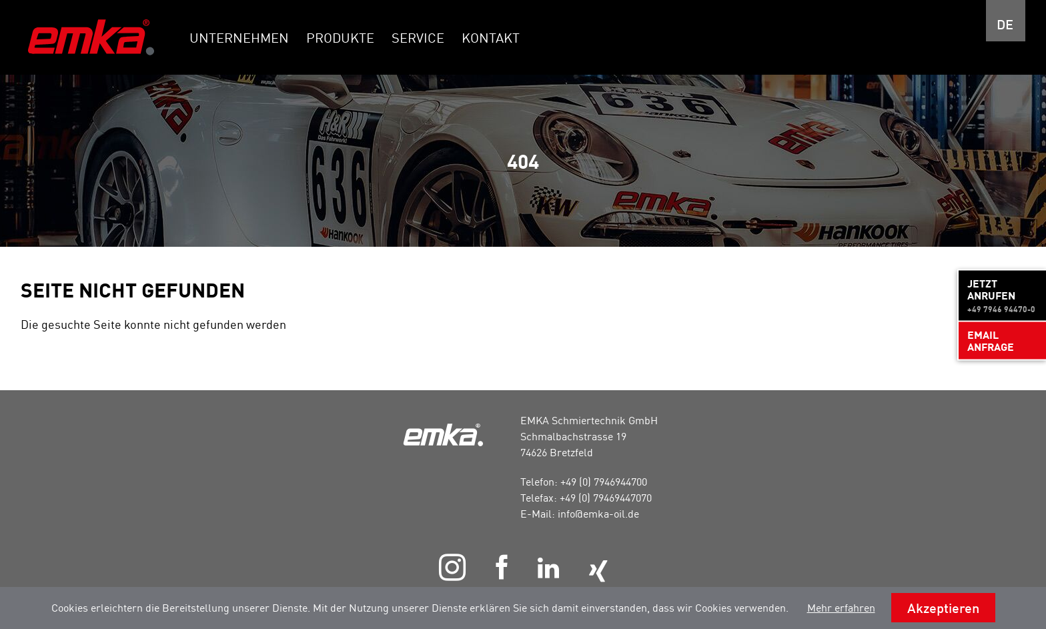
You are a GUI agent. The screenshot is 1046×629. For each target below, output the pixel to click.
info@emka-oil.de (598, 513)
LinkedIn (548, 568)
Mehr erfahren (841, 607)
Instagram (452, 567)
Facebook (501, 567)
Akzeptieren (943, 608)
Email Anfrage (990, 340)
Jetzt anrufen (1002, 294)
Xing (598, 571)
